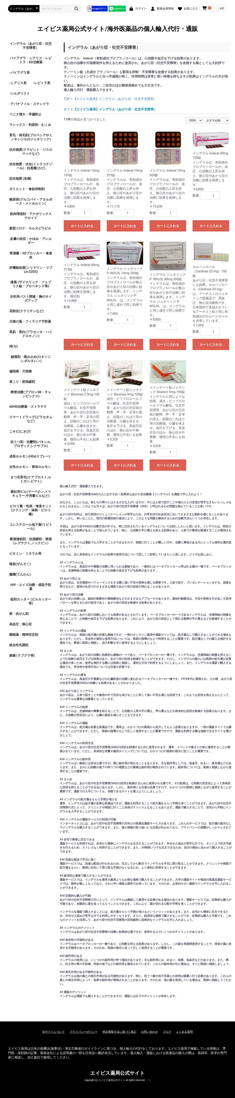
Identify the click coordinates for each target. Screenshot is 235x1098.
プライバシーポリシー (84, 1031)
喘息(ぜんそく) (20, 564)
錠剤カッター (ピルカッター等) (30, 601)
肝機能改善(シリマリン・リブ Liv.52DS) (30, 270)
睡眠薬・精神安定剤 (23, 635)
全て (67, 109)
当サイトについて (53, 1031)
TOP (67, 99)
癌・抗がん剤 (19, 614)
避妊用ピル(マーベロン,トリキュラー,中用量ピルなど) (30, 494)
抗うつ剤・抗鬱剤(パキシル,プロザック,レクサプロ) (30, 444)
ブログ (167, 1031)
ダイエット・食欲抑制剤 (27, 189)
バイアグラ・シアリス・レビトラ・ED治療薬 (31, 60)
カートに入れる (82, 226)
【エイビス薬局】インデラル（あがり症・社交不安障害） (115, 99)
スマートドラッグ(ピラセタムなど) (30, 419)
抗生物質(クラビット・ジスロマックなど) (30, 152)
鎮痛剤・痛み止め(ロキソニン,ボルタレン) (31, 359)
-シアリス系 (18, 83)
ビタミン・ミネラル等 (25, 553)
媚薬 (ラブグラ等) (22, 655)
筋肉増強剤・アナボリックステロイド (31, 216)
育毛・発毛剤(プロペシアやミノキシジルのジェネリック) (30, 137)
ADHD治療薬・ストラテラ (28, 406)
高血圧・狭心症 (20, 624)
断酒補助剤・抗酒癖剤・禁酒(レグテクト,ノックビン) (31, 541)
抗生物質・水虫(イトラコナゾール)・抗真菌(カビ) (30, 166)
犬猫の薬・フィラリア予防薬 (30, 321)
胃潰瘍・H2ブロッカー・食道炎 (30, 255)
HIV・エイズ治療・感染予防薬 (30, 587)
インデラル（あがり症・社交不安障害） (31, 46)
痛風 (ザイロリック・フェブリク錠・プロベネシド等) (30, 284)
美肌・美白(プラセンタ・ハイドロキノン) (30, 334)
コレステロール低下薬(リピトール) (30, 527)
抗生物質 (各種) (20, 178)
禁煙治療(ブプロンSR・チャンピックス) (30, 394)
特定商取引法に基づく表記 (119, 1031)
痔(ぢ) (13, 346)
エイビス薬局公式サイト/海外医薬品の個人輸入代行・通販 (117, 28)
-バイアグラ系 (19, 72)
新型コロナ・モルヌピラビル (30, 228)
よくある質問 (184, 1031)
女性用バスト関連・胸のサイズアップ (31, 299)
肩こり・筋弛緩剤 (22, 382)
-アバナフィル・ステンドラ (29, 104)
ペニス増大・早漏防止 (25, 114)
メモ (148, 1080)
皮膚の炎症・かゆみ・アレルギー (31, 241)
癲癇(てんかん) (20, 574)
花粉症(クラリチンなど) (26, 311)
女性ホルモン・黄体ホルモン (30, 467)
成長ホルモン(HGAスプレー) (29, 456)
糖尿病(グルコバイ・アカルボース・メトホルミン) (30, 201)
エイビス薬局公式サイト (117, 1073)
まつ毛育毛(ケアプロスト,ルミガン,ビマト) (30, 479)
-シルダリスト (19, 93)
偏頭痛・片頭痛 (20, 371)
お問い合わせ (149, 1031)
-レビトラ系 (41, 83)
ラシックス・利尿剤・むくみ (30, 125)
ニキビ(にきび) (20, 431)
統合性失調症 (19, 645)
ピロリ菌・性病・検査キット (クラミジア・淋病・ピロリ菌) (31, 510)
